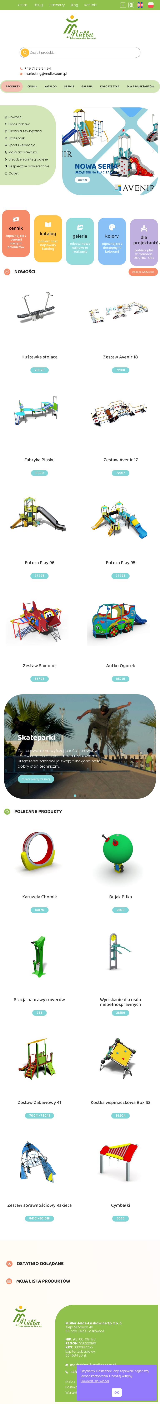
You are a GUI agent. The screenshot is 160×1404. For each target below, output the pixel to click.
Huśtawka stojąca (39, 357)
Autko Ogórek (120, 666)
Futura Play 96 (39, 563)
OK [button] (116, 1392)
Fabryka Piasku (39, 460)
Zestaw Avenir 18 (120, 357)
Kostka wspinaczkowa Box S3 (120, 1103)
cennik (16, 275)
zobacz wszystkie (143, 272)
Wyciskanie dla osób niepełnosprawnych (120, 1002)
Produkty (13, 86)
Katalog (51, 86)
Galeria (87, 86)
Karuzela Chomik (39, 897)
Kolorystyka (109, 86)
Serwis (69, 86)
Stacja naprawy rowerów (40, 1000)
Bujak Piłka (120, 897)
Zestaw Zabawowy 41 (39, 1103)
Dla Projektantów (140, 86)
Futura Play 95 (120, 563)
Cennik (32, 86)
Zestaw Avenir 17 (120, 460)
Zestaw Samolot (39, 666)
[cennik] (16, 266)
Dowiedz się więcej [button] (95, 1381)
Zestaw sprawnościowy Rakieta (39, 1205)
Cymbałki (121, 1205)
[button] (75, 795)
